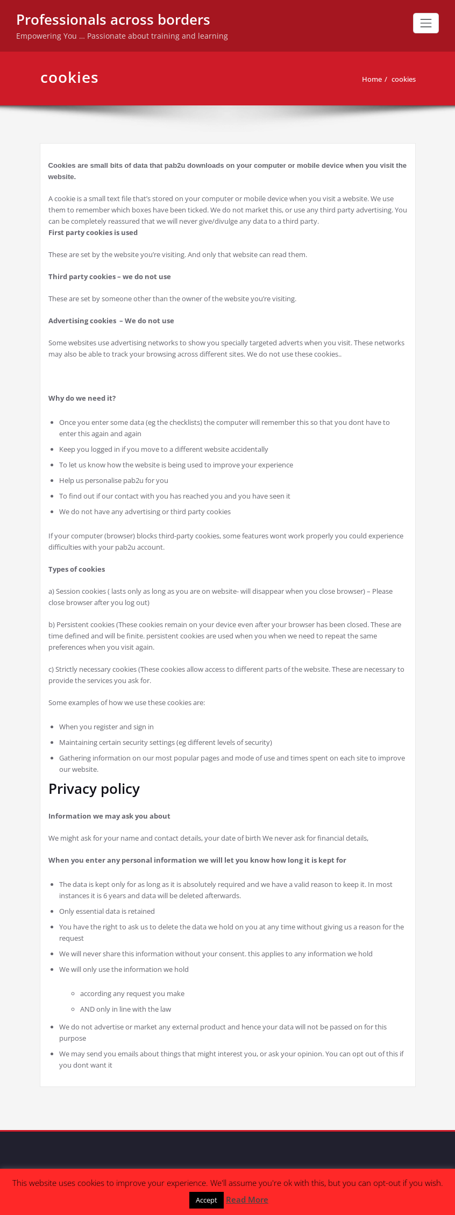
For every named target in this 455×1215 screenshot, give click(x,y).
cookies (404, 79)
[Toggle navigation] (426, 23)
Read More (247, 1199)
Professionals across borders (113, 19)
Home (372, 79)
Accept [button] (206, 1200)
